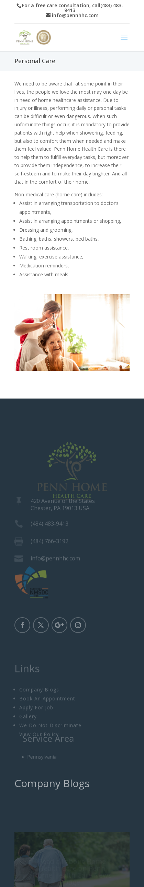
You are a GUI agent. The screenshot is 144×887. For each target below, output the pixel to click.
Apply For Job (36, 718)
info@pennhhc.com (55, 560)
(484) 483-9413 (49, 525)
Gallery (28, 727)
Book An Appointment (47, 709)
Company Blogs (39, 700)
